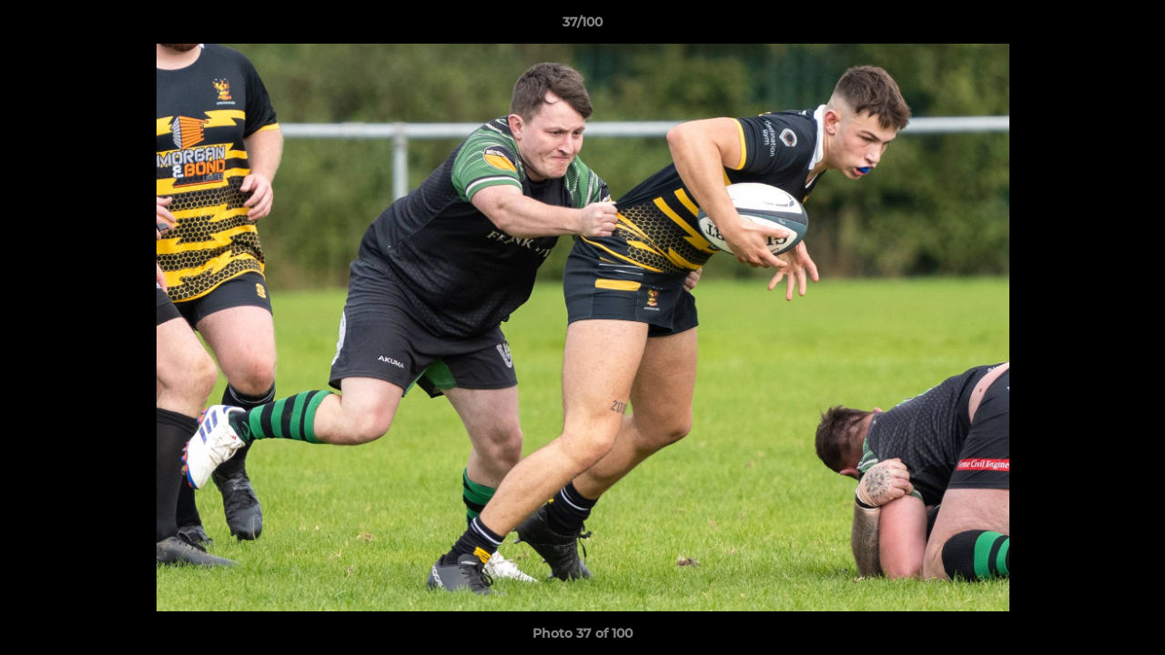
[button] (1132, 26)
